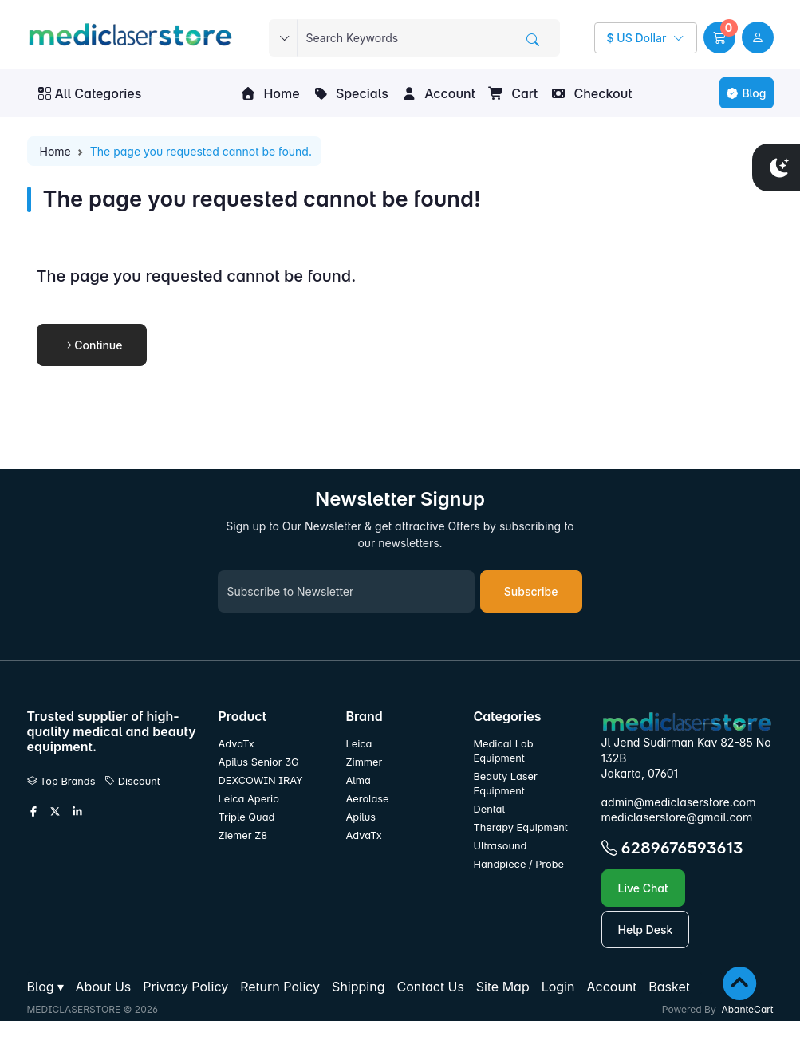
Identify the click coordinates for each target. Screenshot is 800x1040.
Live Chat (643, 888)
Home (269, 93)
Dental (489, 809)
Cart (513, 93)
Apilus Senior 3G (259, 762)
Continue (92, 345)
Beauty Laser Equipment (505, 783)
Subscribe (531, 591)
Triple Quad (247, 817)
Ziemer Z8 (243, 835)
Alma (357, 780)
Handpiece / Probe (518, 864)
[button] (719, 37)
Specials (350, 93)
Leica (358, 744)
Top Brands (61, 781)
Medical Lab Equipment (503, 751)
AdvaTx (236, 744)
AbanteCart (747, 1009)
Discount (132, 781)
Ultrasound (499, 846)
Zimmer (364, 762)
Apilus (360, 817)
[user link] (758, 37)
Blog (746, 93)
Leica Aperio (249, 799)
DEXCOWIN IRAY (261, 780)
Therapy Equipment (520, 827)
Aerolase (366, 799)
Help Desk (645, 929)
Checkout (591, 93)
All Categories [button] (90, 93)
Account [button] (438, 93)
